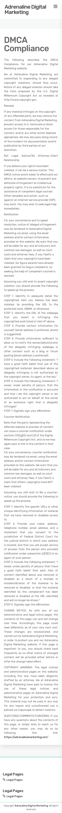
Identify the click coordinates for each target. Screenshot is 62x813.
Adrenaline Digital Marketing (25, 9)
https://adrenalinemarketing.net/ (26, 737)
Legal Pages (15, 779)
